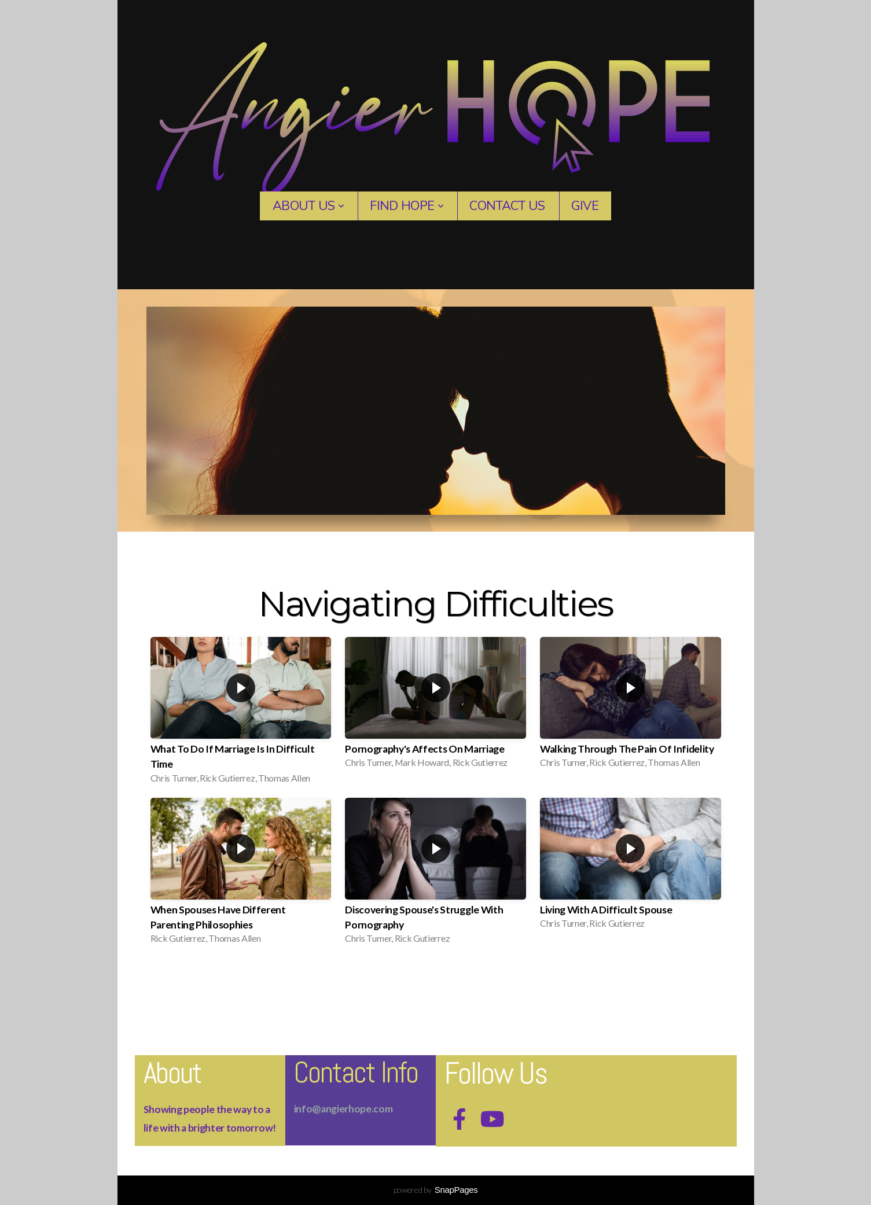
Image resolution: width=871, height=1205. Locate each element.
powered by (436, 1190)
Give (584, 206)
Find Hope (406, 206)
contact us (507, 206)
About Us (308, 206)
